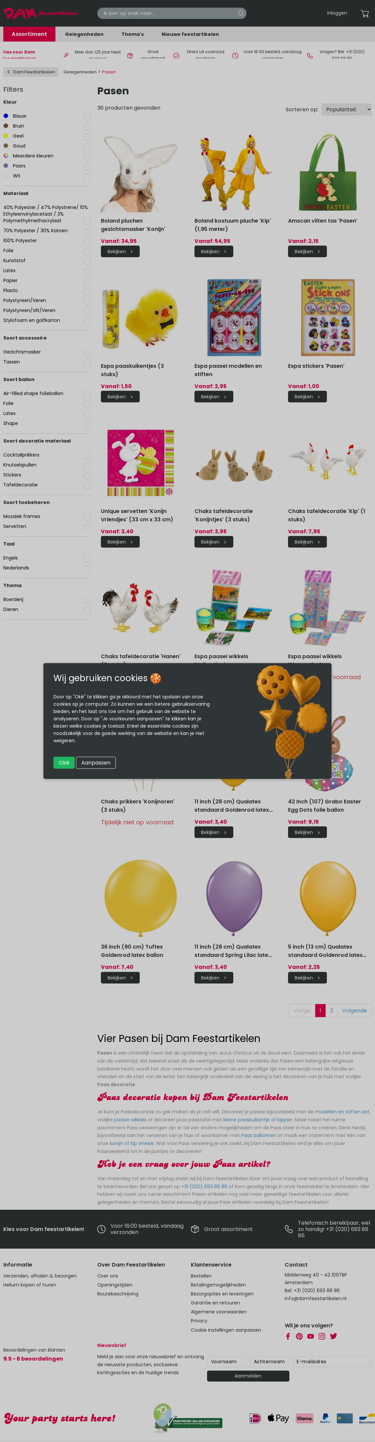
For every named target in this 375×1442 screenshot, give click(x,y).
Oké (64, 763)
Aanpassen (96, 763)
